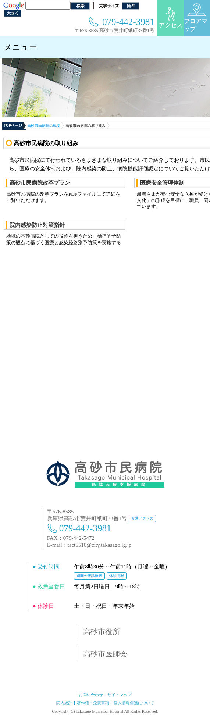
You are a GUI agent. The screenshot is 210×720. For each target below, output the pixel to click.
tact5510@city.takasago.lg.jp (100, 545)
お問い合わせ (91, 694)
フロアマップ (195, 17)
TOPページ (13, 126)
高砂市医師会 (105, 654)
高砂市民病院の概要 (43, 126)
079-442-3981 (128, 22)
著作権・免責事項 (93, 703)
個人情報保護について (134, 703)
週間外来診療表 (89, 576)
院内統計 (64, 703)
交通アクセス (142, 518)
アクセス (170, 17)
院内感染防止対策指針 (37, 225)
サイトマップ (119, 694)
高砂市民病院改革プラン (40, 182)
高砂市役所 (101, 632)
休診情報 (116, 576)
